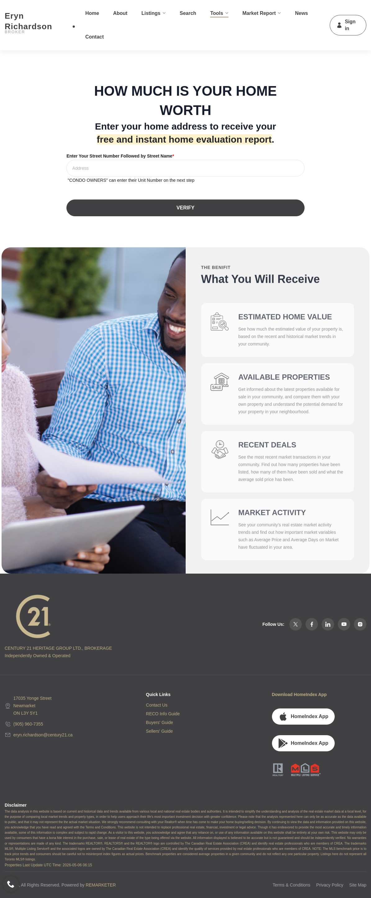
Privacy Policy (329, 884)
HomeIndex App (303, 717)
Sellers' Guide (159, 731)
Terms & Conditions (291, 884)
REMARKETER (101, 884)
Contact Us (156, 705)
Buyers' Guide (159, 722)
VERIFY (186, 207)
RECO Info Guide (163, 713)
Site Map (357, 884)
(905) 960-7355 (28, 724)
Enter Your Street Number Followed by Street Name (120, 155)
